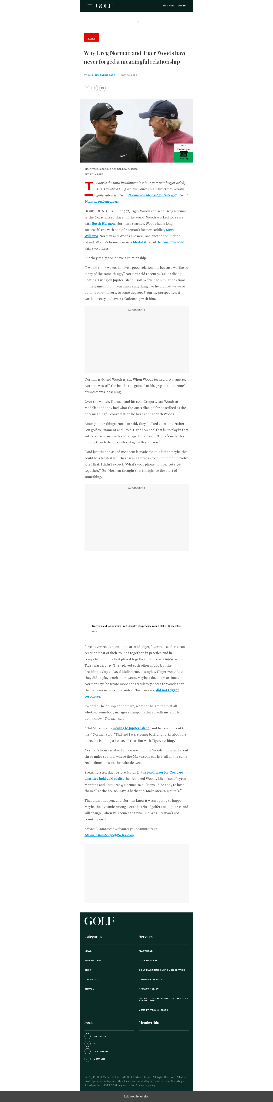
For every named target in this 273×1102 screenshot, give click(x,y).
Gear (88, 970)
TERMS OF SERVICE (151, 979)
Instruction (93, 961)
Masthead (146, 951)
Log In (182, 6)
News (88, 951)
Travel (89, 989)
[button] (95, 88)
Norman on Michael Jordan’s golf (152, 195)
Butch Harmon (103, 223)
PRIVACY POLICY (149, 989)
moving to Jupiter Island (131, 728)
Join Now (168, 6)
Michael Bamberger (101, 75)
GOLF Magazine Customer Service (162, 970)
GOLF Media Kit (149, 961)
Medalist (139, 242)
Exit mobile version (136, 1096)
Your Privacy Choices (153, 1010)
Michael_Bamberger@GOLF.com (109, 835)
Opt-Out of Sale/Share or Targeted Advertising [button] (163, 999)
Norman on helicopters (102, 201)
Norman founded (171, 242)
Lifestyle (91, 979)
